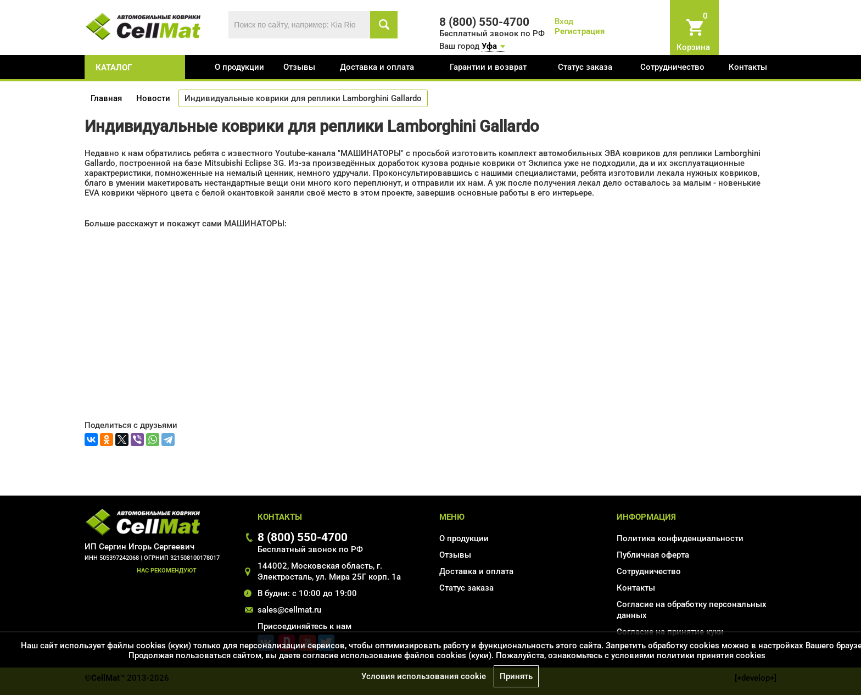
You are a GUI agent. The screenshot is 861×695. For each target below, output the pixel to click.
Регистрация (580, 31)
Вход (564, 21)
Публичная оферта (653, 555)
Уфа (489, 46)
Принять (516, 676)
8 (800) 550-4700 (303, 537)
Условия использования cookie (423, 676)
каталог (114, 68)
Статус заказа (585, 67)
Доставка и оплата (377, 67)
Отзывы (299, 67)
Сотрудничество (672, 67)
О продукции (239, 67)
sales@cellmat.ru (289, 610)
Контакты (748, 67)
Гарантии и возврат (488, 67)
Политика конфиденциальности (680, 538)
